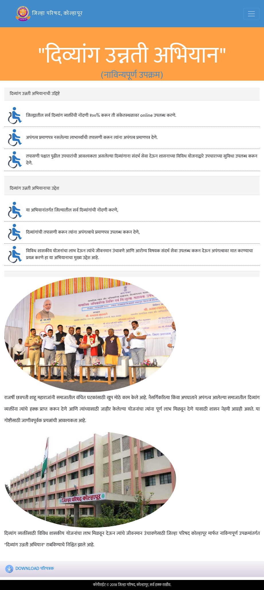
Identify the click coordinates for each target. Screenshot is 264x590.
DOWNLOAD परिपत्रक (34, 569)
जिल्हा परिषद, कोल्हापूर (49, 13)
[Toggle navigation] (251, 14)
